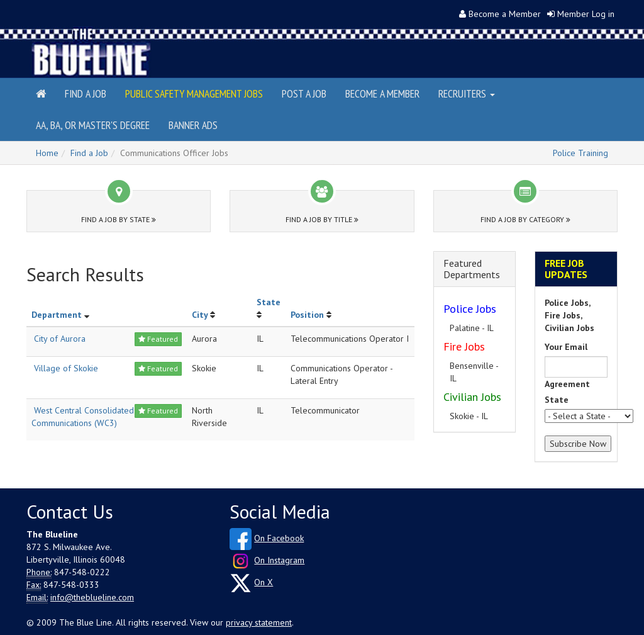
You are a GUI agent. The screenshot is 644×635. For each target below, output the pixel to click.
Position (307, 314)
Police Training (580, 153)
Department (56, 314)
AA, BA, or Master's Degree (93, 125)
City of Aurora (60, 338)
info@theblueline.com (92, 597)
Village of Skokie (66, 368)
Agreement (567, 384)
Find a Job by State (118, 219)
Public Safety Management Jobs (194, 93)
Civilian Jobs (472, 397)
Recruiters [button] (466, 93)
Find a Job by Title (322, 219)
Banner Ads (193, 125)
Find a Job (85, 93)
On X (263, 582)
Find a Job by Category (525, 219)
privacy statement (259, 622)
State (268, 302)
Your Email (566, 346)
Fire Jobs (464, 346)
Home (47, 153)
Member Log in (585, 14)
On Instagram (279, 560)
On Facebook (279, 538)
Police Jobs (469, 308)
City (200, 314)
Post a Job (304, 93)
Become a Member (505, 14)
